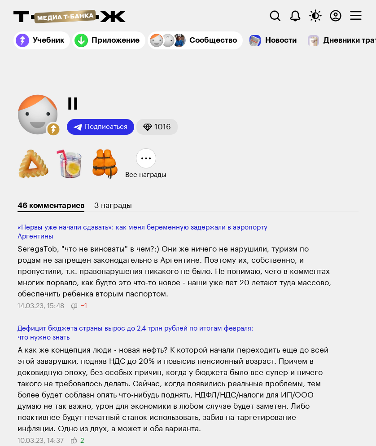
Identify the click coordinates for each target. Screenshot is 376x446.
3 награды (113, 205)
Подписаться (100, 127)
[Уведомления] (295, 15)
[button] (53, 129)
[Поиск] (275, 15)
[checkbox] (356, 15)
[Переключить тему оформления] (315, 15)
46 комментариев (50, 205)
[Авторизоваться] (335, 15)
